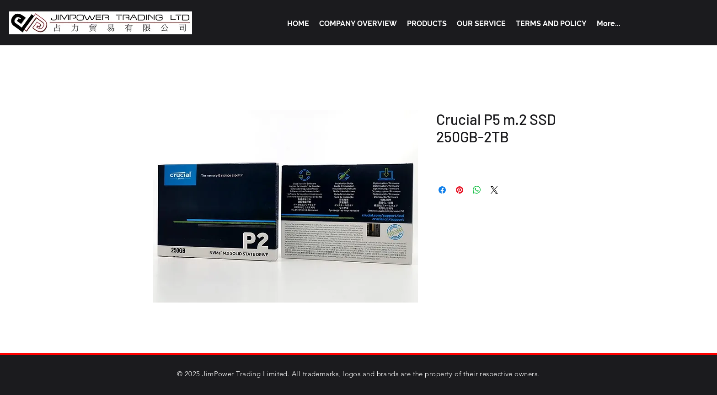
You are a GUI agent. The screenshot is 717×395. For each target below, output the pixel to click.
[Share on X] (494, 189)
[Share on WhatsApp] (476, 189)
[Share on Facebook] (442, 189)
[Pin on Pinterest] (459, 189)
